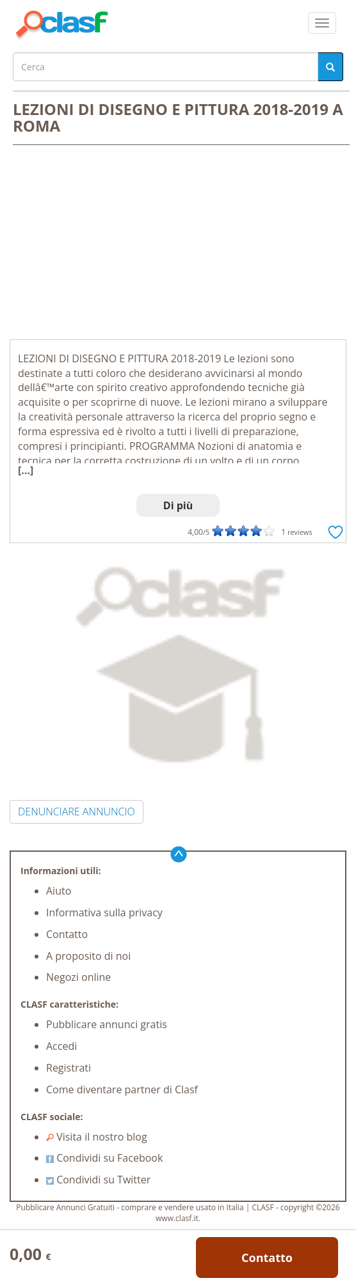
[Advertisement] (178, 243)
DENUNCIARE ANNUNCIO (76, 811)
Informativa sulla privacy (104, 912)
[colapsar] (322, 23)
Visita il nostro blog (96, 1137)
